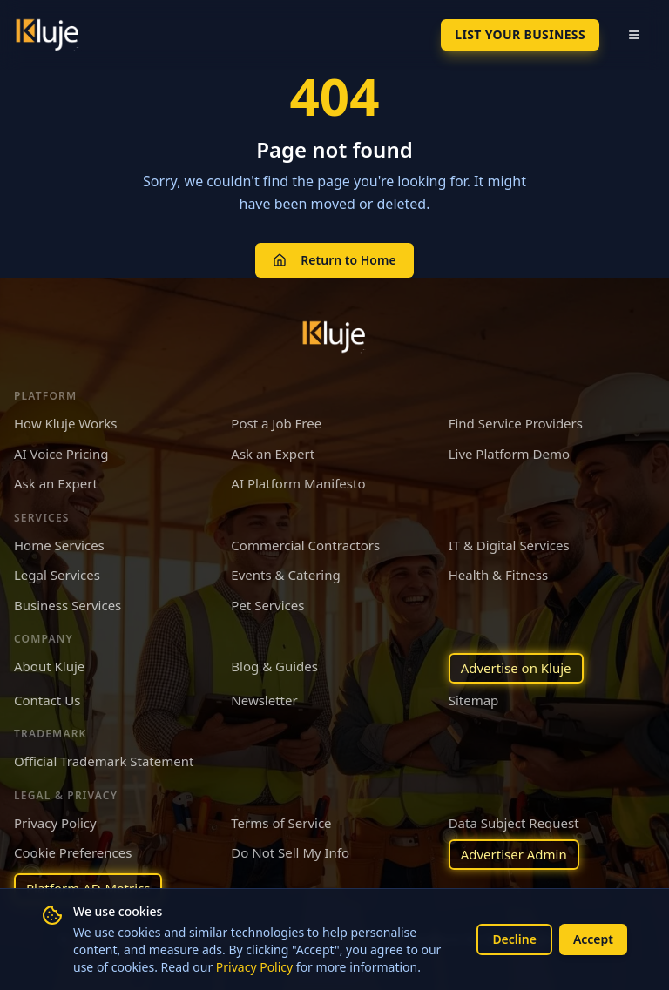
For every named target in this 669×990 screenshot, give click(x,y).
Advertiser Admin (514, 854)
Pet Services (267, 605)
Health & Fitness (499, 574)
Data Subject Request (514, 823)
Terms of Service (281, 823)
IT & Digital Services (509, 545)
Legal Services (57, 574)
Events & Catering (285, 574)
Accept (593, 939)
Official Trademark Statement (103, 761)
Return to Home (334, 260)
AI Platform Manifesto (298, 483)
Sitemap (474, 700)
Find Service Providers (516, 423)
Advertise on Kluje (516, 668)
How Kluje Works (65, 423)
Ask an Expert (272, 453)
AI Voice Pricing (61, 453)
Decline (514, 939)
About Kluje (49, 666)
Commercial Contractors (305, 545)
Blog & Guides (274, 666)
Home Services (59, 545)
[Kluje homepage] (334, 337)
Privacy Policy (254, 967)
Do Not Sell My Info (290, 852)
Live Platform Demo (509, 453)
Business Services (67, 605)
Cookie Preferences (73, 852)
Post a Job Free (276, 423)
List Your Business (520, 34)
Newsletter (264, 700)
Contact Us (47, 700)
